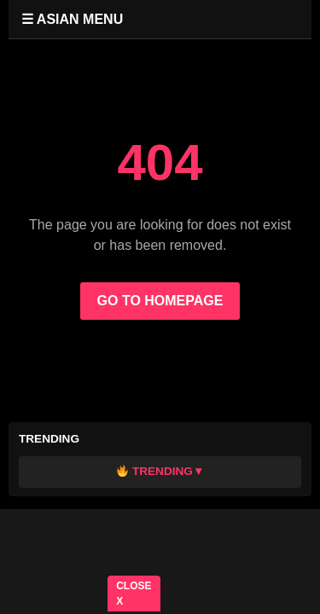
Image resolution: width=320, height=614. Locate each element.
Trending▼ (161, 471)
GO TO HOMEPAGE (160, 300)
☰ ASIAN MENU (72, 19)
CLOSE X (133, 593)
